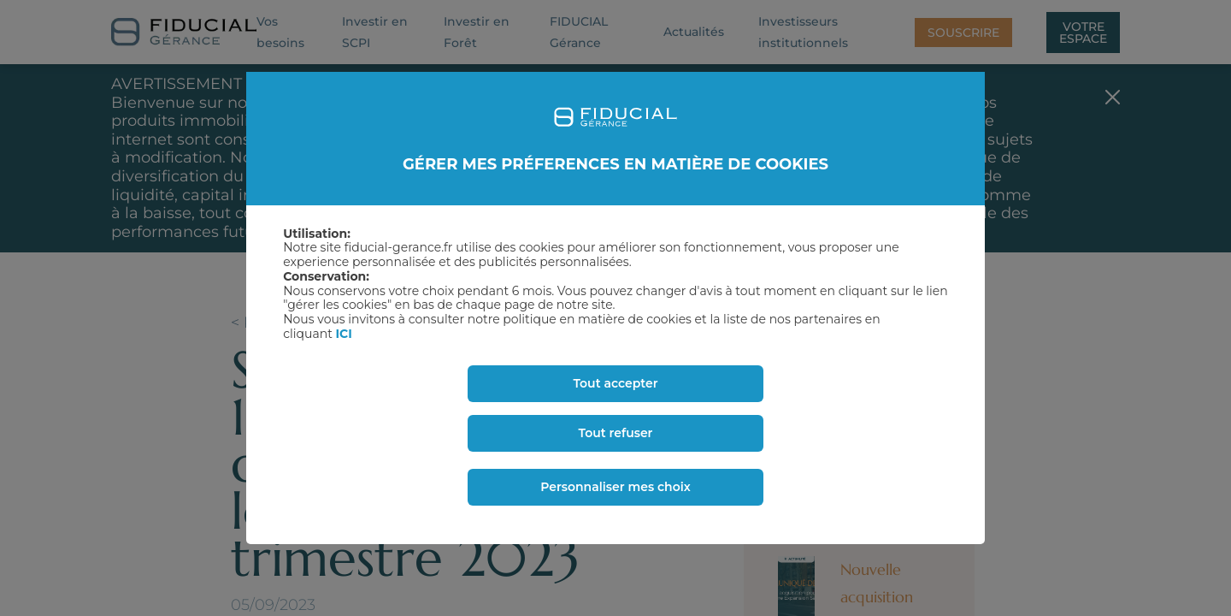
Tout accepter (615, 383)
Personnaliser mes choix (615, 487)
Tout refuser (616, 433)
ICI (344, 333)
